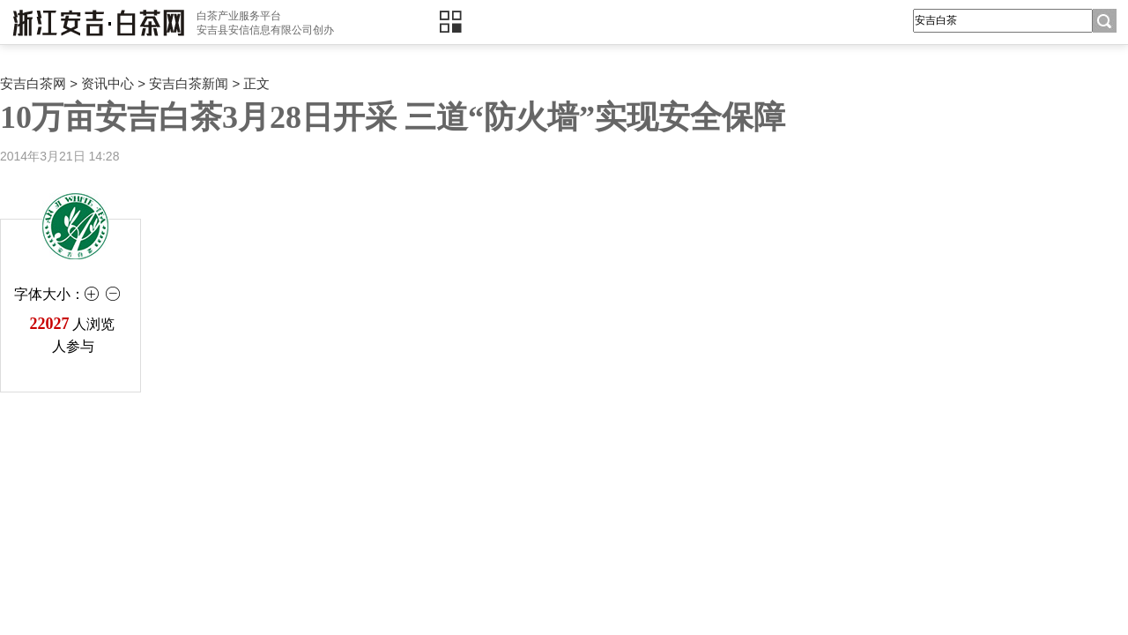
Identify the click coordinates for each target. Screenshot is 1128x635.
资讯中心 (107, 83)
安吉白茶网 (33, 83)
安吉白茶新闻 (188, 83)
